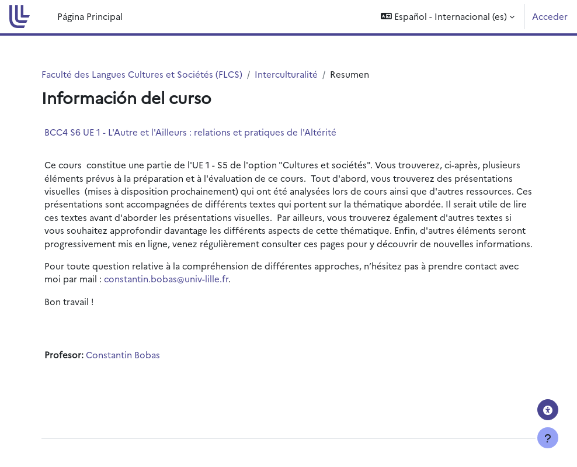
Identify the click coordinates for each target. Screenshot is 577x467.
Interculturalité (286, 74)
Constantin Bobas (123, 354)
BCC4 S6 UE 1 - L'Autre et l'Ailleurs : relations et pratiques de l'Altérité (190, 132)
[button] (447, 16)
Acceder (550, 16)
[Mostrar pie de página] (547, 437)
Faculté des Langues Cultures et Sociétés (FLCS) (141, 74)
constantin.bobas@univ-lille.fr (166, 278)
